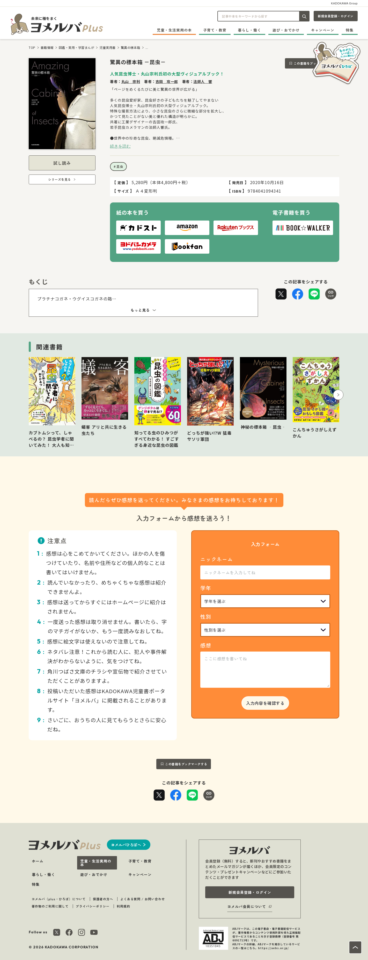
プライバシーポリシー (92, 906)
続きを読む (120, 146)
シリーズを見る (59, 179)
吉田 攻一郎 (167, 81)
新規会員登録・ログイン (336, 16)
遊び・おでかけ (286, 30)
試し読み (62, 163)
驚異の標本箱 (130, 47)
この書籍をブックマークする (186, 764)
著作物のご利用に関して (50, 906)
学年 (205, 588)
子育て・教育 (214, 30)
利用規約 (123, 906)
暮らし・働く (249, 30)
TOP (32, 47)
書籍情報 (47, 47)
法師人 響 (202, 81)
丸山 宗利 (130, 81)
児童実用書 (107, 47)
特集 (350, 30)
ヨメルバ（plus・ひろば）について (59, 899)
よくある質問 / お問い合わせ (142, 899)
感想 (205, 645)
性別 (205, 616)
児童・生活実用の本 (174, 30)
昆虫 (119, 166)
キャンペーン (322, 30)
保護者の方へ (103, 899)
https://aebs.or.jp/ (273, 948)
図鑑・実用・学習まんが (76, 47)
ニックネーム (216, 559)
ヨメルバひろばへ (126, 844)
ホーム (37, 861)
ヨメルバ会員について (246, 906)
